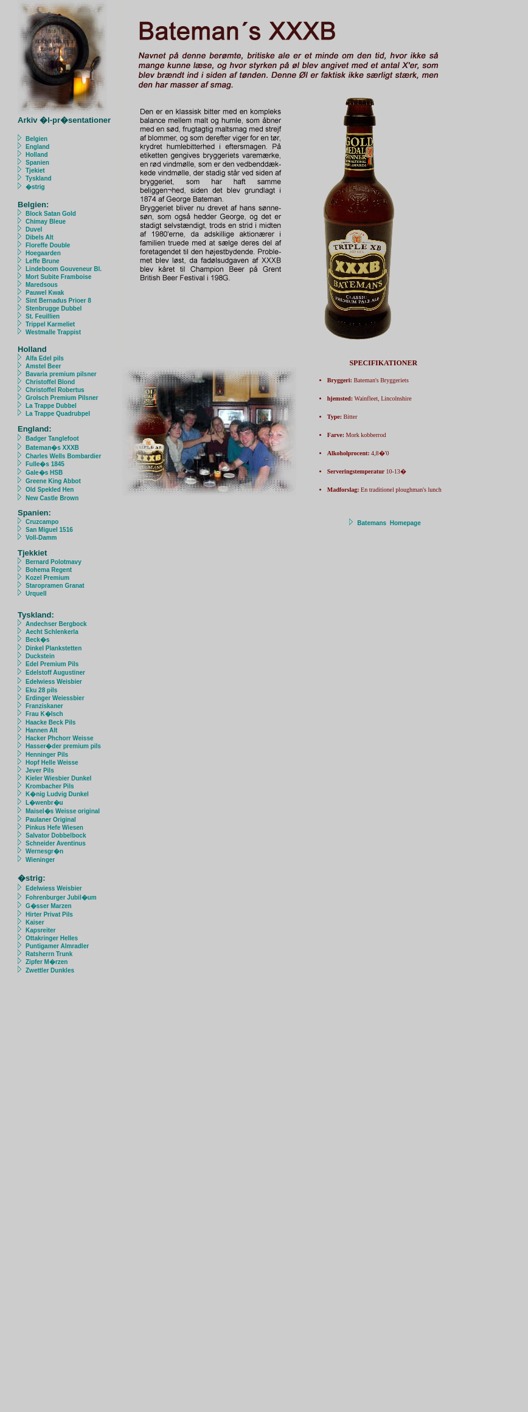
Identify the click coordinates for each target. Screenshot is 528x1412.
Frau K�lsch (44, 714)
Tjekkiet (32, 552)
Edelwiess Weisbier (54, 681)
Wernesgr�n (44, 851)
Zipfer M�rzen (47, 962)
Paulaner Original (51, 819)
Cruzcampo (42, 521)
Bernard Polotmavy (54, 562)
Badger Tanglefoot (52, 438)
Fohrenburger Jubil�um (61, 897)
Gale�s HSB (44, 472)
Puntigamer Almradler (57, 946)
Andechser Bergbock (56, 624)
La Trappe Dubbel (51, 405)
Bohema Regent (49, 570)
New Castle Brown (52, 498)
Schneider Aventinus (57, 843)
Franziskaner (44, 706)
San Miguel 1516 (49, 529)
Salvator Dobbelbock (56, 835)
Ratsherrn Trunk (49, 954)
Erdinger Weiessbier (55, 698)
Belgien (36, 139)
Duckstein (40, 656)
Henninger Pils (47, 754)
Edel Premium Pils (52, 664)
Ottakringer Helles (52, 938)
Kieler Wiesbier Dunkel (58, 778)
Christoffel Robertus (55, 390)
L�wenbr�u (44, 802)
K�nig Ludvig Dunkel (57, 794)
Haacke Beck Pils (50, 722)
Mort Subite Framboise (58, 277)
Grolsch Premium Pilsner (62, 397)
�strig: (32, 878)
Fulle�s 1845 (45, 464)
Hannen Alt (41, 730)
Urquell (32, 593)
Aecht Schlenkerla (53, 632)
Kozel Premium (43, 577)
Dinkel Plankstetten (54, 648)
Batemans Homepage (388, 523)
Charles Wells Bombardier (63, 456)
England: (35, 428)
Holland (37, 154)
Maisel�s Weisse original (63, 811)
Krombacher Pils (50, 786)
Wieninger (40, 859)
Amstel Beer (43, 366)
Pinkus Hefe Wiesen (54, 827)
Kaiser (35, 922)
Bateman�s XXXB (52, 447)
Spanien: (34, 512)
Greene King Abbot (53, 481)
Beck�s (37, 639)
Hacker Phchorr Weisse (60, 738)
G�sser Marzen (49, 906)
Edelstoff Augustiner (55, 672)
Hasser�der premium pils (63, 746)
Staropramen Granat (51, 585)
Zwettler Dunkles (50, 970)
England (37, 146)
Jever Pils (40, 770)
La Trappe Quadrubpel (58, 413)
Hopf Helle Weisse (52, 762)
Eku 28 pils (41, 690)
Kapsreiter (40, 930)
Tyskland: (36, 614)
